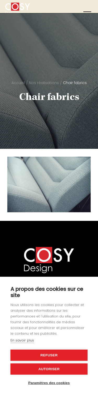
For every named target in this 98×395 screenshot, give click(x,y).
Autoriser (49, 369)
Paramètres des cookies (49, 383)
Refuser (49, 355)
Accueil (18, 82)
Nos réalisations (44, 82)
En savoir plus (22, 340)
